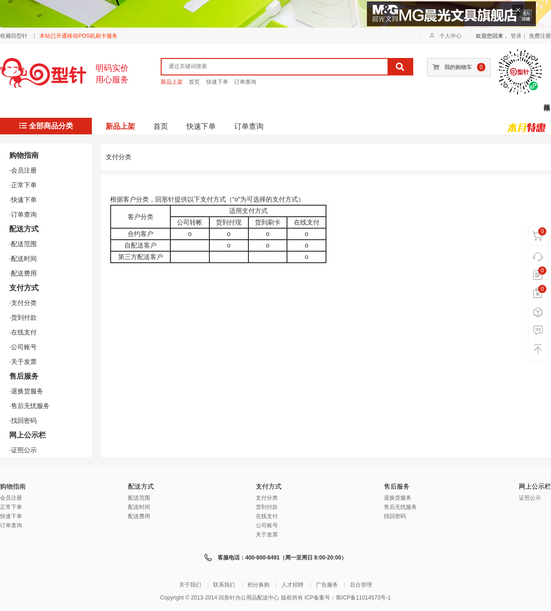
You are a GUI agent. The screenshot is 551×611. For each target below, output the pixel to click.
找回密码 (395, 516)
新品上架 (172, 82)
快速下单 (217, 82)
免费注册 (540, 36)
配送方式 (24, 229)
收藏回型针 (14, 36)
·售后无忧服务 (29, 405)
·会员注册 (23, 170)
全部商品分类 (46, 126)
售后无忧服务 (400, 507)
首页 (194, 82)
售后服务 (24, 376)
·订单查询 (23, 214)
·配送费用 (23, 273)
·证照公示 (23, 450)
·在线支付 (23, 332)
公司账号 (267, 525)
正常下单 (11, 507)
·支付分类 (23, 302)
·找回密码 (23, 420)
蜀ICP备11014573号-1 (363, 597)
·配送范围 (23, 244)
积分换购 (258, 585)
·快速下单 (23, 199)
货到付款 (267, 507)
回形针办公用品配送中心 (249, 597)
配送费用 (139, 516)
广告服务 (327, 585)
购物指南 (24, 155)
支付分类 (267, 498)
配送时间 (139, 507)
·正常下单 (23, 185)
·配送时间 (23, 258)
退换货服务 (397, 498)
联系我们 (224, 585)
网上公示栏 (27, 435)
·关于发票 (23, 361)
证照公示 (530, 498)
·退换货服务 (26, 391)
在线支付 (267, 516)
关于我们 (190, 585)
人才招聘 (292, 585)
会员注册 (11, 498)
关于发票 (267, 534)
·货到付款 (23, 317)
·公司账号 (23, 347)
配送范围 (139, 498)
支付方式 (24, 288)
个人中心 (445, 36)
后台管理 (361, 585)
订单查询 (245, 82)
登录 (516, 36)
